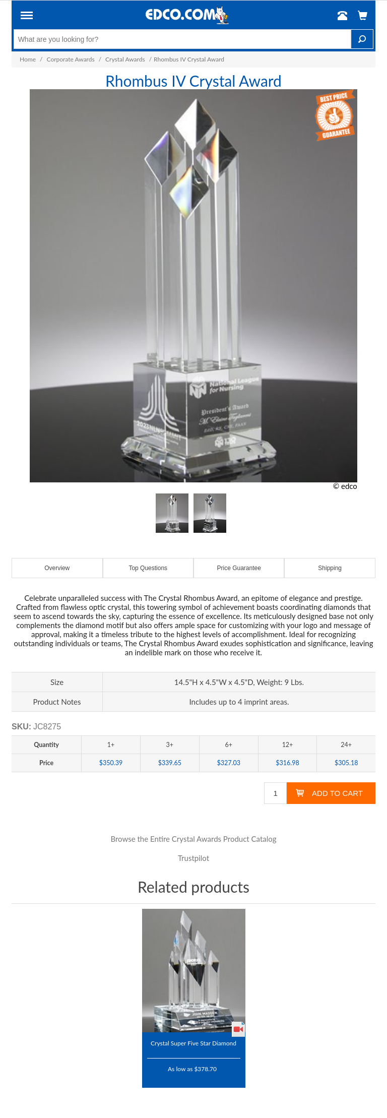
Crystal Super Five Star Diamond (193, 1042)
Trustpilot (193, 857)
